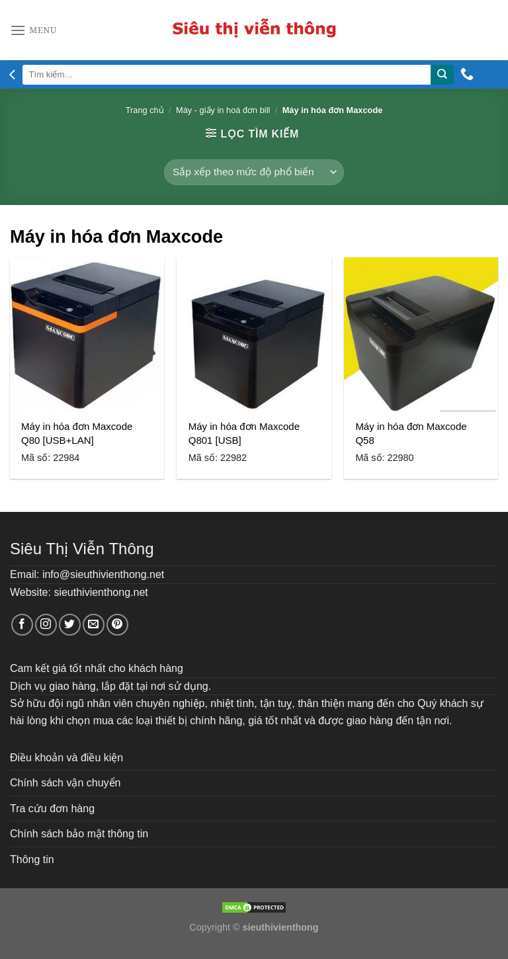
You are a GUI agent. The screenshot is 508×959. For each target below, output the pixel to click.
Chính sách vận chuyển (65, 782)
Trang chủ (145, 110)
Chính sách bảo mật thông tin (79, 833)
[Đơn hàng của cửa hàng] (253, 172)
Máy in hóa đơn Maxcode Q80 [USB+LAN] (76, 433)
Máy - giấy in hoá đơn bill (223, 110)
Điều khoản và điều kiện (66, 757)
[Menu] (33, 30)
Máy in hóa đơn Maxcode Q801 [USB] (244, 433)
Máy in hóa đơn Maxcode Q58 (410, 433)
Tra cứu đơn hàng (52, 808)
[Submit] (442, 75)
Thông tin (32, 859)
